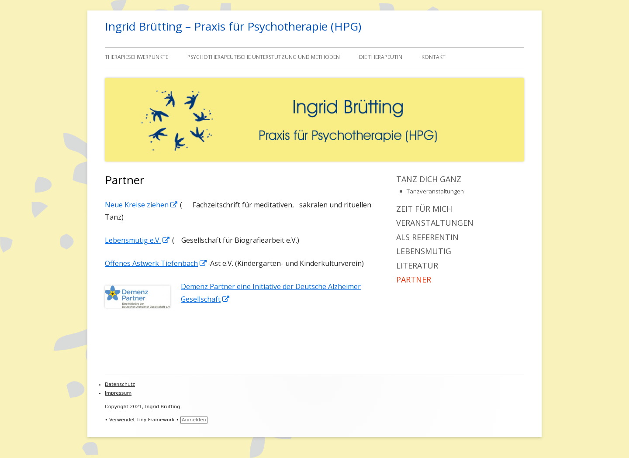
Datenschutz (120, 384)
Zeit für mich (424, 208)
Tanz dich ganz (428, 179)
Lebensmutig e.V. (137, 240)
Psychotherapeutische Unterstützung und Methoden (263, 57)
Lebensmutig (423, 251)
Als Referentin (427, 237)
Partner (413, 279)
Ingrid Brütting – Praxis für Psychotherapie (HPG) (233, 26)
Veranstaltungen (434, 222)
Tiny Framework (155, 420)
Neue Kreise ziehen (141, 205)
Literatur (417, 265)
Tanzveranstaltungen (435, 191)
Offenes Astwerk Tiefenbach (156, 263)
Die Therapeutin (380, 57)
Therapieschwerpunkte (136, 57)
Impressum (118, 393)
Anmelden (194, 420)
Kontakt (434, 57)
